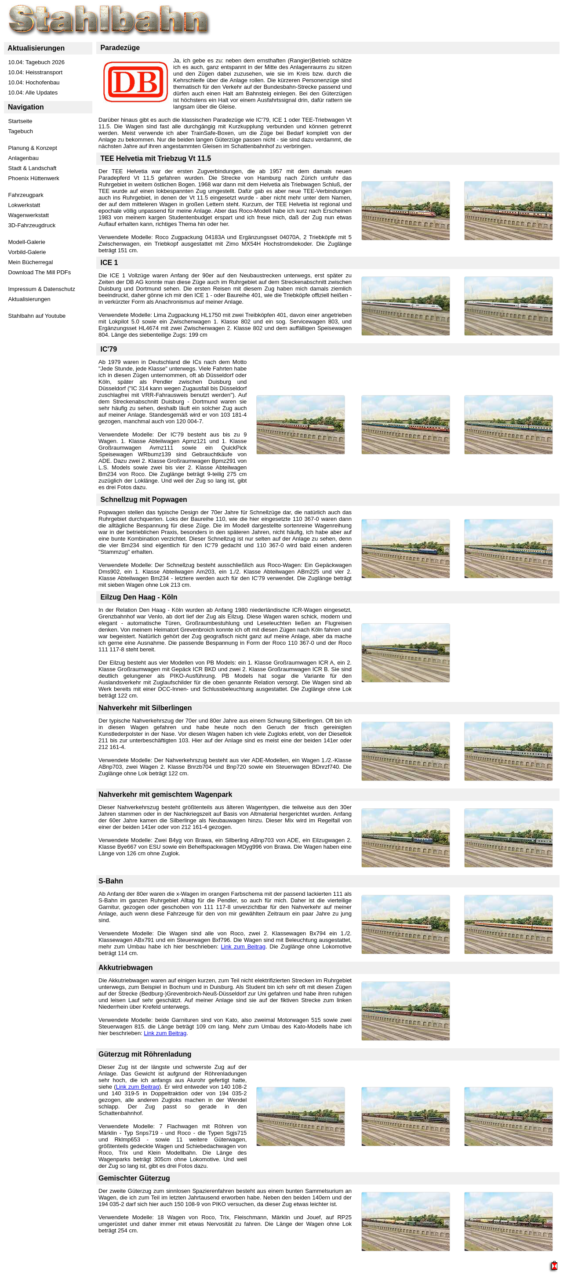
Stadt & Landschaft (32, 168)
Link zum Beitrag (243, 946)
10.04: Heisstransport (35, 72)
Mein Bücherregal (30, 262)
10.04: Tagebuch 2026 (36, 62)
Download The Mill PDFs (39, 272)
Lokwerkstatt (24, 205)
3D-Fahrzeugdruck (32, 225)
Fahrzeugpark (26, 195)
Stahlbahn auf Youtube (37, 315)
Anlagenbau (23, 158)
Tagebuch (20, 131)
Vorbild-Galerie (27, 252)
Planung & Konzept (32, 148)
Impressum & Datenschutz (41, 289)
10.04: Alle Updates (33, 92)
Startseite (20, 121)
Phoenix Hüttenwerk (33, 178)
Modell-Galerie (27, 242)
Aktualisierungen (29, 299)
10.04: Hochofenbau (34, 82)
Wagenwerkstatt (28, 215)
